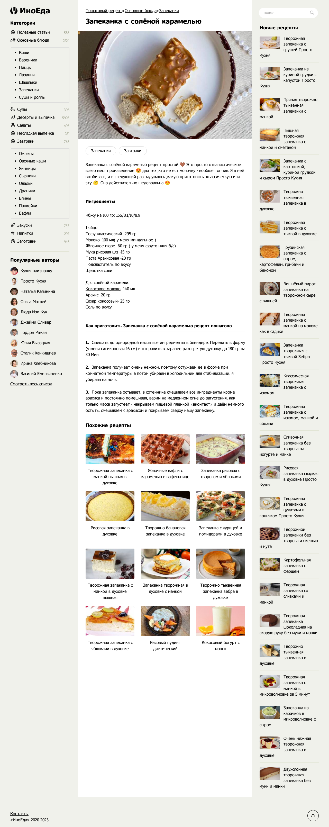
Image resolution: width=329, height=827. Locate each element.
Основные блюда (33, 40)
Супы (22, 109)
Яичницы (27, 168)
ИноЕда (30, 10)
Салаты (24, 125)
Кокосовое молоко (103, 288)
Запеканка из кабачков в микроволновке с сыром (288, 716)
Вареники (28, 60)
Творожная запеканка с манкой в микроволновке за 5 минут (285, 685)
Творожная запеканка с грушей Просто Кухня (286, 47)
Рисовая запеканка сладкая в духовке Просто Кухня (289, 476)
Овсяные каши (32, 161)
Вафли (25, 213)
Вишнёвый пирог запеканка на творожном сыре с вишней (288, 292)
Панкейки (28, 205)
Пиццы (25, 67)
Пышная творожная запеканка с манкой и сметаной (283, 139)
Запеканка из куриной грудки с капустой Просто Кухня (288, 77)
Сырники (27, 176)
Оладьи (26, 183)
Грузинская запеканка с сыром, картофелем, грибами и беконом (283, 258)
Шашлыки (28, 82)
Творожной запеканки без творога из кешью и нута (289, 538)
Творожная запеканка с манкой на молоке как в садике (289, 323)
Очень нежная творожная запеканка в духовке (285, 747)
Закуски (24, 225)
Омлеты (26, 153)
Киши (24, 52)
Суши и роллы (32, 97)
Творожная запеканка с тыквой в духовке (288, 228)
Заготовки (26, 241)
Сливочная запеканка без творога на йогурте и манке (285, 446)
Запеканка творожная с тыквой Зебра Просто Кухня (285, 354)
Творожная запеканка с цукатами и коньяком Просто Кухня (283, 507)
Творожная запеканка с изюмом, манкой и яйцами (289, 415)
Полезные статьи (33, 32)
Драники (27, 190)
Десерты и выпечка (35, 117)
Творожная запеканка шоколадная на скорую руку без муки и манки (288, 624)
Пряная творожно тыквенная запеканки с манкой (288, 108)
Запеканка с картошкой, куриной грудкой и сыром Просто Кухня (288, 169)
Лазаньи (27, 74)
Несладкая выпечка (35, 133)
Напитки (25, 233)
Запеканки (101, 150)
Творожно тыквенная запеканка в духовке (283, 200)
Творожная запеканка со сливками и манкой (284, 593)
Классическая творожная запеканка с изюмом (284, 384)
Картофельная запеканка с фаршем (285, 566)
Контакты (19, 813)
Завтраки (132, 150)
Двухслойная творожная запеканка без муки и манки (285, 778)
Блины (25, 198)
